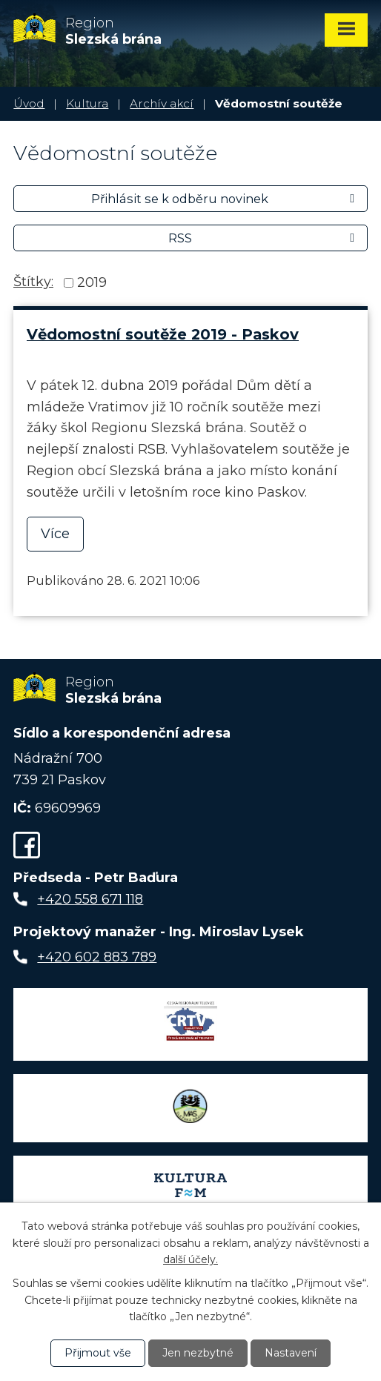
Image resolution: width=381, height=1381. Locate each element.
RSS (264, 238)
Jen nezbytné (197, 1353)
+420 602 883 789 (96, 957)
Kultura (87, 103)
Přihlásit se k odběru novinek (225, 198)
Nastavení (291, 1353)
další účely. (190, 1259)
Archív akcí (161, 103)
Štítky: (33, 282)
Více (55, 534)
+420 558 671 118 (90, 899)
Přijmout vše (97, 1353)
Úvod (28, 103)
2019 (92, 282)
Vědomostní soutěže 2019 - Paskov (163, 334)
